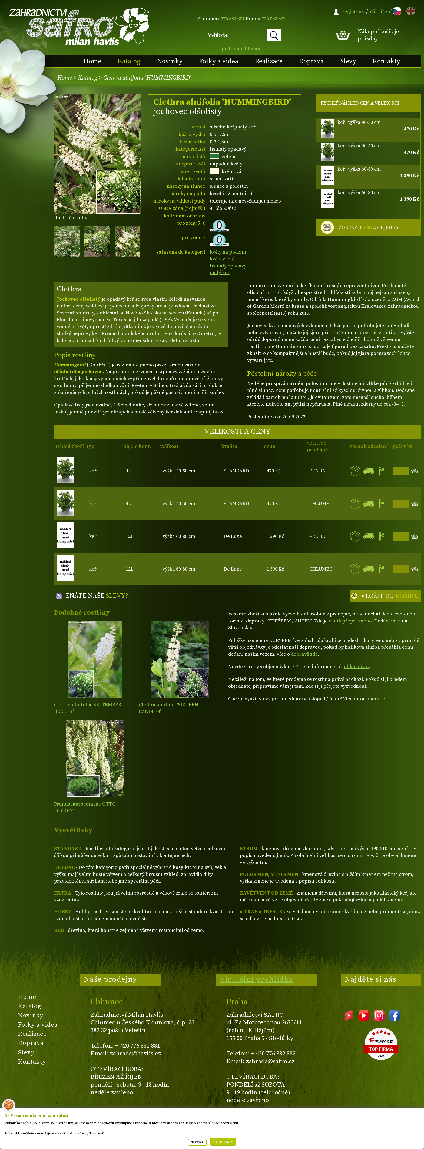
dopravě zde (304, 654)
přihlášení (380, 12)
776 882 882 (273, 19)
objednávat (356, 667)
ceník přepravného (350, 621)
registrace (353, 12)
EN (409, 10)
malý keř (220, 273)
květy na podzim (228, 252)
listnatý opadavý (228, 266)
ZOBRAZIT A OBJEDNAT (370, 227)
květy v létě (222, 259)
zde (381, 699)
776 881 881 (233, 19)
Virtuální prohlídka (256, 979)
